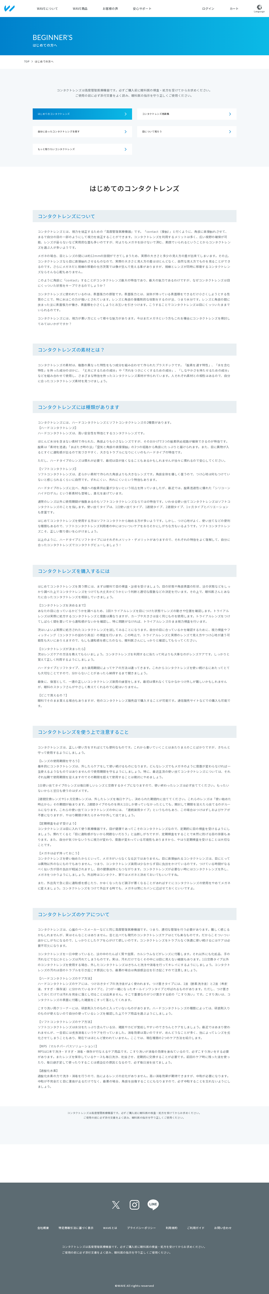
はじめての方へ (44, 61)
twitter (116, 1205)
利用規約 (171, 1228)
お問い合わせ (223, 1228)
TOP (27, 61)
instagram (134, 1205)
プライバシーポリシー (141, 1228)
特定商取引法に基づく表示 (76, 1228)
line (153, 1205)
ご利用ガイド (195, 1228)
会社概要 (43, 1228)
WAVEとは (110, 1228)
